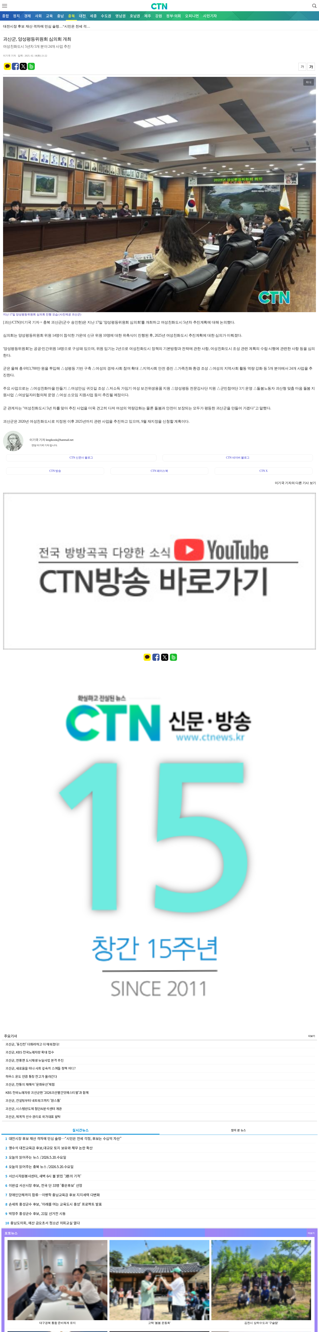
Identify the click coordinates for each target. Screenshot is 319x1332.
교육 (49, 15)
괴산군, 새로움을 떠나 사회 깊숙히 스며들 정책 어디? (40, 1068)
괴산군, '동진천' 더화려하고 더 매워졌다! (32, 1044)
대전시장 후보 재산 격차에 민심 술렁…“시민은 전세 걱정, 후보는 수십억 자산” (63, 1138)
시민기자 (210, 15)
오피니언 (192, 15)
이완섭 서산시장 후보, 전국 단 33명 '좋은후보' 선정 (43, 1185)
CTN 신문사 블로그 (81, 457)
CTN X (263, 470)
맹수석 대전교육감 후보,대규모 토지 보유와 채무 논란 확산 (49, 1147)
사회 (38, 15)
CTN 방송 (55, 470)
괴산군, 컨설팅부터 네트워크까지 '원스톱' (33, 1100)
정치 (16, 15)
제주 (147, 15)
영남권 (120, 15)
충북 (71, 15)
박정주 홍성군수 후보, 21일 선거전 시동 (35, 1213)
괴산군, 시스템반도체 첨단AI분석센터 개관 (33, 1108)
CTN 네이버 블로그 (237, 457)
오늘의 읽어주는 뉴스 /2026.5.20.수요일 (35, 1157)
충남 (60, 15)
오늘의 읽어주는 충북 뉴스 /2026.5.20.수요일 (39, 1166)
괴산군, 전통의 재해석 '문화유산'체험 (30, 1084)
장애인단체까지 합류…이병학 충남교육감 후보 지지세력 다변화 (52, 1194)
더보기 (311, 1036)
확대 (308, 82)
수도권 (106, 15)
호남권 (135, 15)
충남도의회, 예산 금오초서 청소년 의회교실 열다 (42, 1222)
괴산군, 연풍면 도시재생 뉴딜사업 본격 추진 (34, 1060)
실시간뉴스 (80, 1130)
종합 (5, 15)
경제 (27, 15)
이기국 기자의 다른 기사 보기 (295, 483)
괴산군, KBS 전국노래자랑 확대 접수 (29, 1052)
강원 (158, 15)
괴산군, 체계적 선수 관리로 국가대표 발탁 (33, 1116)
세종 (93, 15)
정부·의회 (173, 15)
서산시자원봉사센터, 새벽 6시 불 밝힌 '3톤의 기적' (43, 1175)
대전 (82, 15)
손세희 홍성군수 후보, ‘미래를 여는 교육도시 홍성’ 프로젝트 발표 (53, 1204)
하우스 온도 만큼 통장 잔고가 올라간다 (31, 1076)
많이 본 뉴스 (238, 1130)
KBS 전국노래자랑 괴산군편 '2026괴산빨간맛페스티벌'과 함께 (47, 1092)
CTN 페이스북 (159, 470)
